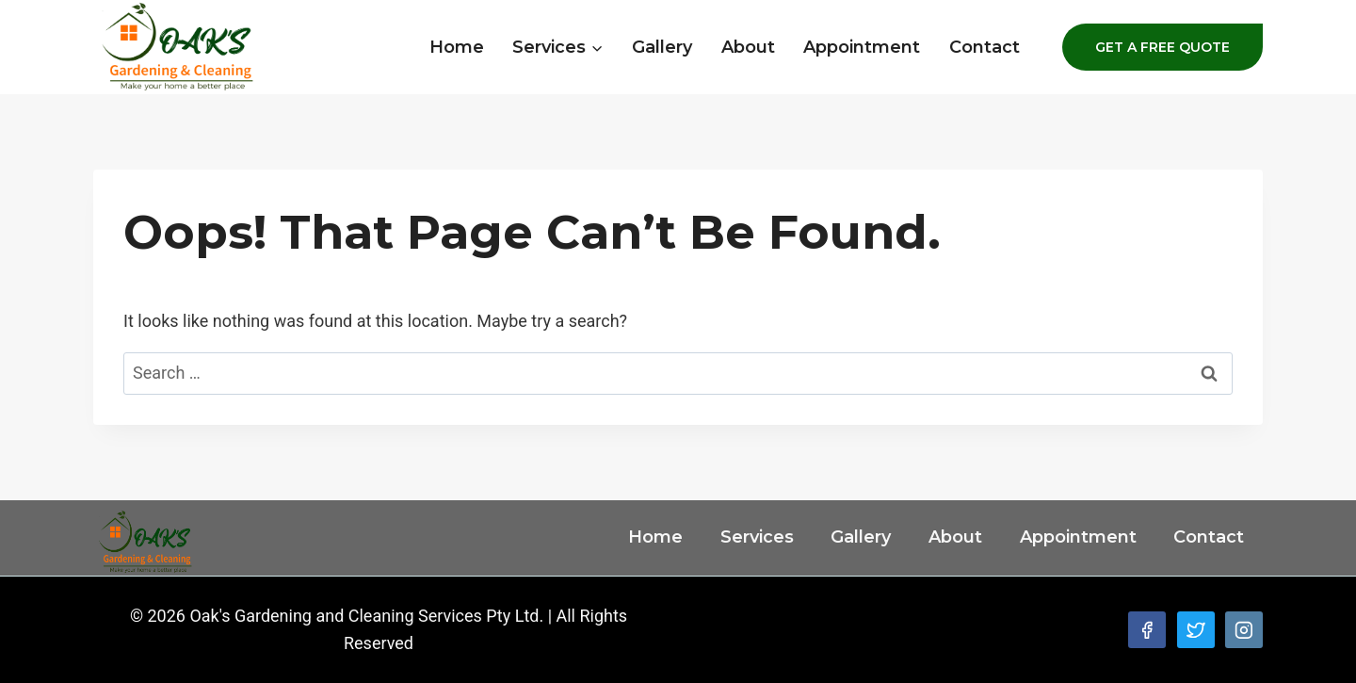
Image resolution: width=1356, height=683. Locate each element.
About (748, 47)
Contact (984, 47)
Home (456, 47)
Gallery (662, 47)
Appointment (861, 47)
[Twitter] (1196, 630)
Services (757, 537)
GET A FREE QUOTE (1162, 47)
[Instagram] (1244, 630)
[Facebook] (1147, 630)
